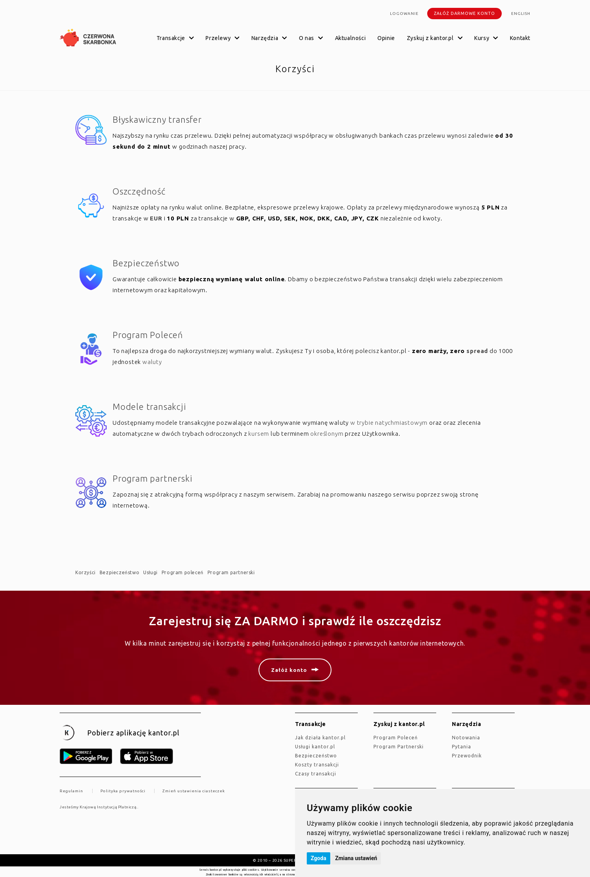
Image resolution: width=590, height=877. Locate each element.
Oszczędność (139, 191)
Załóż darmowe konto (464, 13)
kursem (258, 433)
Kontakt (520, 38)
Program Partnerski (398, 746)
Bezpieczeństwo (146, 263)
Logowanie (404, 13)
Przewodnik (467, 755)
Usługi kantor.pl (315, 746)
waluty (152, 361)
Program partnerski (152, 478)
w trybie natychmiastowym (389, 422)
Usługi (150, 572)
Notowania (466, 737)
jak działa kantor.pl (320, 737)
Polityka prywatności (123, 791)
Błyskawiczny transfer (157, 119)
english (520, 13)
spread (477, 351)
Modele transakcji (149, 406)
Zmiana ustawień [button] (356, 858)
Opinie (386, 38)
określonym (326, 433)
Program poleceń (183, 572)
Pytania (461, 746)
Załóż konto (289, 670)
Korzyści (85, 572)
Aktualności (350, 38)
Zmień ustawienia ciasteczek (193, 791)
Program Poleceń (148, 335)
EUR (156, 218)
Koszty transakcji (317, 764)
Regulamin (71, 791)
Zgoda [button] (318, 858)
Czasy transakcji (315, 773)
